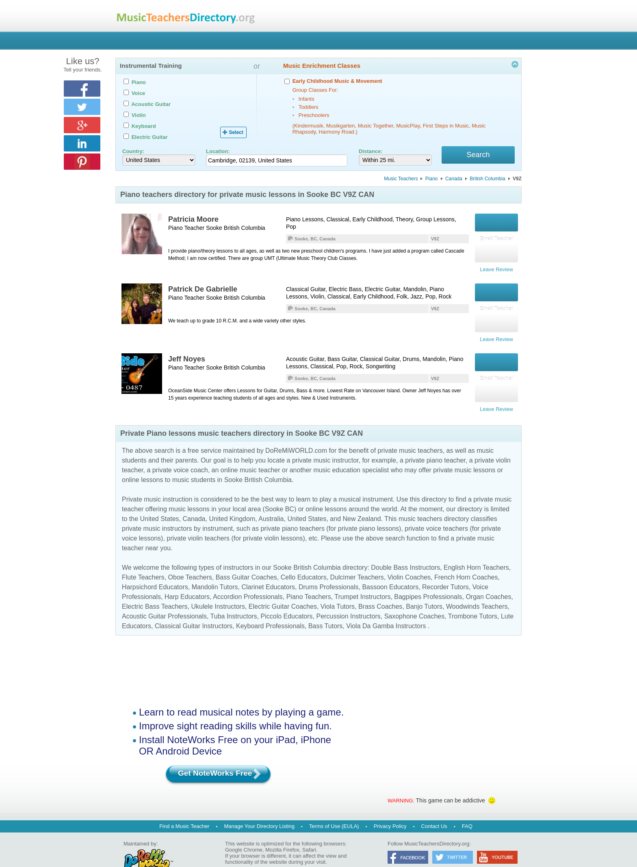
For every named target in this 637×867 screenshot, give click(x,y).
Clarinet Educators (268, 571)
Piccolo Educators (287, 600)
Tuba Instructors (233, 600)
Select (236, 132)
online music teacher (250, 454)
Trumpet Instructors (362, 580)
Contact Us (434, 810)
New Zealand (361, 502)
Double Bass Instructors (405, 551)
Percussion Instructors (348, 600)
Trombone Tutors (472, 600)
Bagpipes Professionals (428, 580)
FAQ (467, 810)
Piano (431, 180)
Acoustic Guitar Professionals (164, 600)
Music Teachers (401, 180)
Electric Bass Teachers (155, 590)
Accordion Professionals (248, 580)
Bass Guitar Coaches (246, 561)
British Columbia (487, 180)
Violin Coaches (409, 561)
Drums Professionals (329, 571)
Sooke (214, 229)
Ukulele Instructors (218, 590)
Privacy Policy (390, 810)
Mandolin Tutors (215, 571)
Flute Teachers (143, 561)
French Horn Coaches (466, 561)
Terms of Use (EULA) (334, 810)
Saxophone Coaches (414, 600)
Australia (271, 502)
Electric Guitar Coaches (283, 590)
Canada (453, 180)
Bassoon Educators (390, 571)
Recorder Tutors (445, 571)
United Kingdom (232, 502)
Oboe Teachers (190, 561)
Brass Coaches (380, 590)
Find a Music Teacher (184, 810)
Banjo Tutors (424, 590)
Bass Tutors (325, 610)
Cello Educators (304, 561)
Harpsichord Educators (155, 571)
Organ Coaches (488, 580)
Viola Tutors (338, 590)
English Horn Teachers (476, 551)
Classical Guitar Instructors (193, 610)
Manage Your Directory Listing (259, 810)
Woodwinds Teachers (477, 590)
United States (159, 502)
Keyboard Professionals (270, 610)
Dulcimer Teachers (357, 561)
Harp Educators (187, 580)
